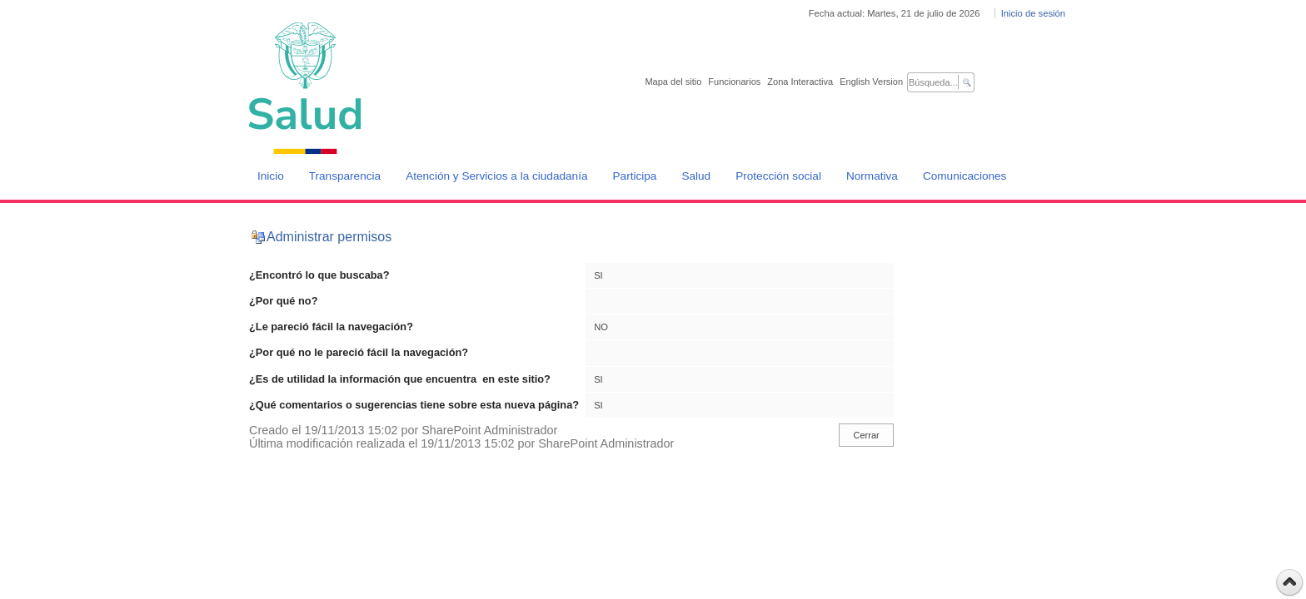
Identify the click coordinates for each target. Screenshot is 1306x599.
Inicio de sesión (1033, 13)
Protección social (778, 176)
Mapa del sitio (673, 82)
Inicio (270, 176)
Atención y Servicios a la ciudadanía (496, 176)
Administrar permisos (329, 237)
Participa (635, 176)
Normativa (872, 176)
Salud (695, 176)
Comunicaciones (965, 176)
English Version (871, 82)
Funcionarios (734, 82)
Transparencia (345, 176)
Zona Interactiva (800, 82)
